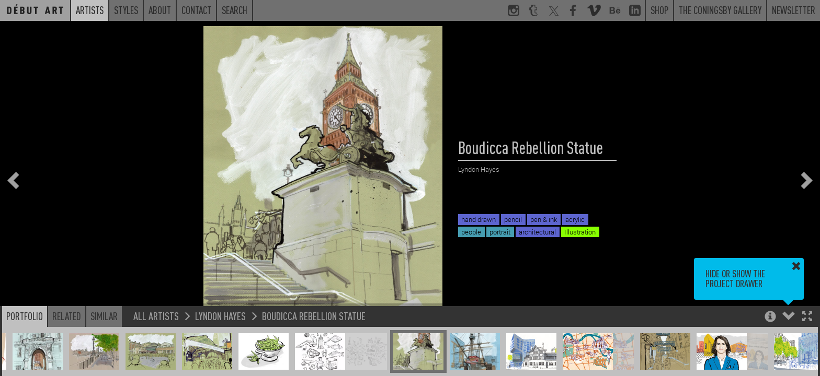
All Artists (156, 316)
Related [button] (66, 316)
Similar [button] (104, 316)
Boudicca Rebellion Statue (314, 316)
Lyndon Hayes (220, 316)
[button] (807, 317)
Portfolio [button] (24, 316)
